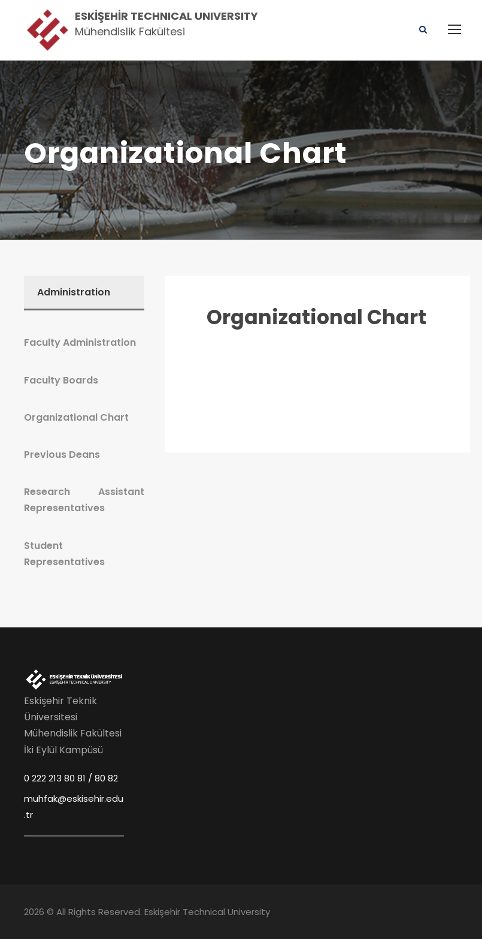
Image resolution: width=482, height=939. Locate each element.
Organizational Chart (316, 317)
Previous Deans (62, 454)
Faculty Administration (80, 342)
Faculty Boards (61, 380)
